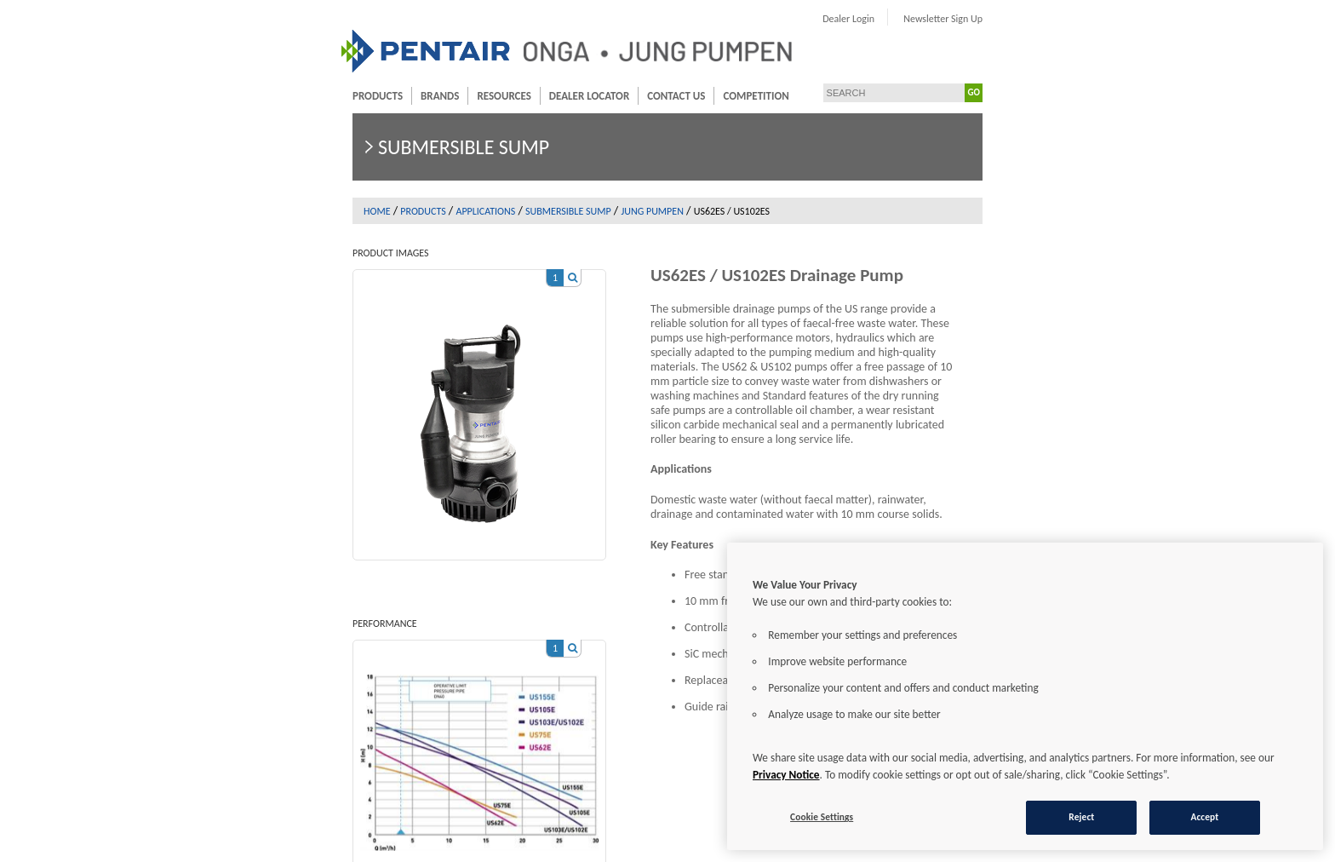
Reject (1081, 817)
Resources (503, 95)
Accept (1204, 817)
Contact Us (676, 95)
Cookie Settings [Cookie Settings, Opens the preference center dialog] (821, 817)
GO (974, 92)
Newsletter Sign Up (943, 19)
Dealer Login (848, 19)
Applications (485, 211)
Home (377, 211)
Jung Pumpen (652, 211)
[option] (479, 406)
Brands (440, 95)
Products (377, 95)
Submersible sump (568, 211)
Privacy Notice (786, 774)
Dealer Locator (589, 95)
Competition (755, 95)
